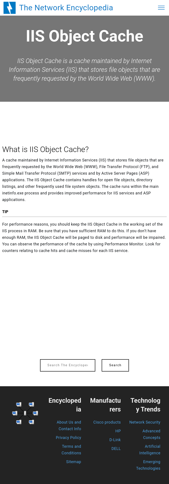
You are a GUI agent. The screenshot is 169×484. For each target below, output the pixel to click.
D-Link (115, 440)
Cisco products (107, 422)
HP (118, 431)
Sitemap (73, 462)
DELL (116, 448)
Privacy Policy (68, 437)
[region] (84, 114)
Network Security (144, 422)
